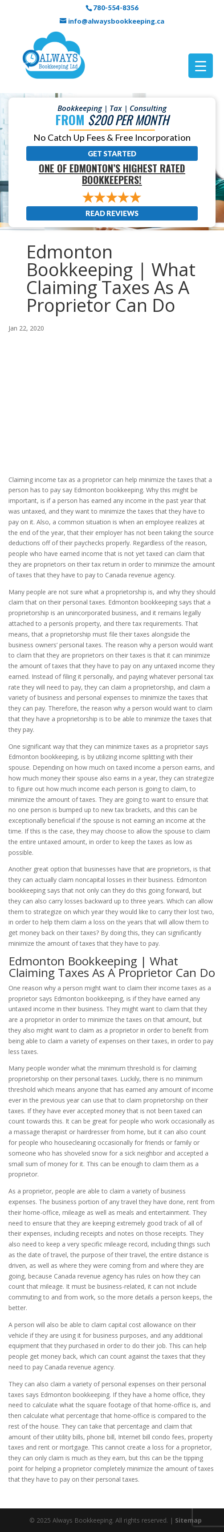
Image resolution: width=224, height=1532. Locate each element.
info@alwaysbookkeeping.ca (116, 20)
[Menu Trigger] (200, 65)
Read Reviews (112, 213)
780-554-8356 (115, 7)
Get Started (112, 153)
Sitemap (188, 1520)
